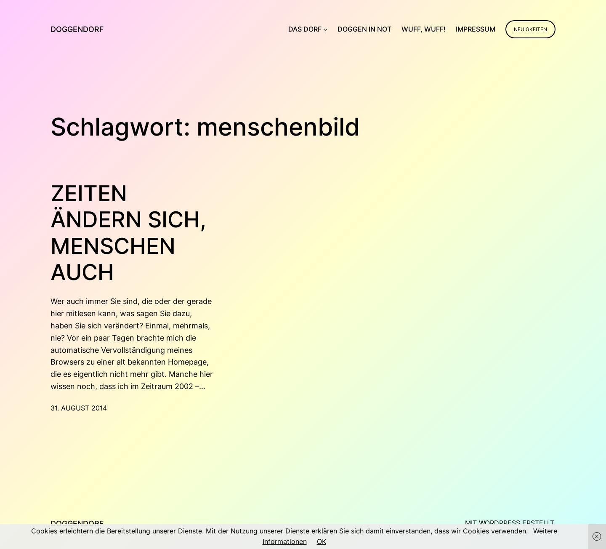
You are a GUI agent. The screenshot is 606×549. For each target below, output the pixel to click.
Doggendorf (77, 29)
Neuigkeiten (530, 29)
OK (321, 541)
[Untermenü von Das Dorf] (325, 29)
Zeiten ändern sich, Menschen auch (128, 233)
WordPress (499, 523)
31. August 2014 (78, 408)
